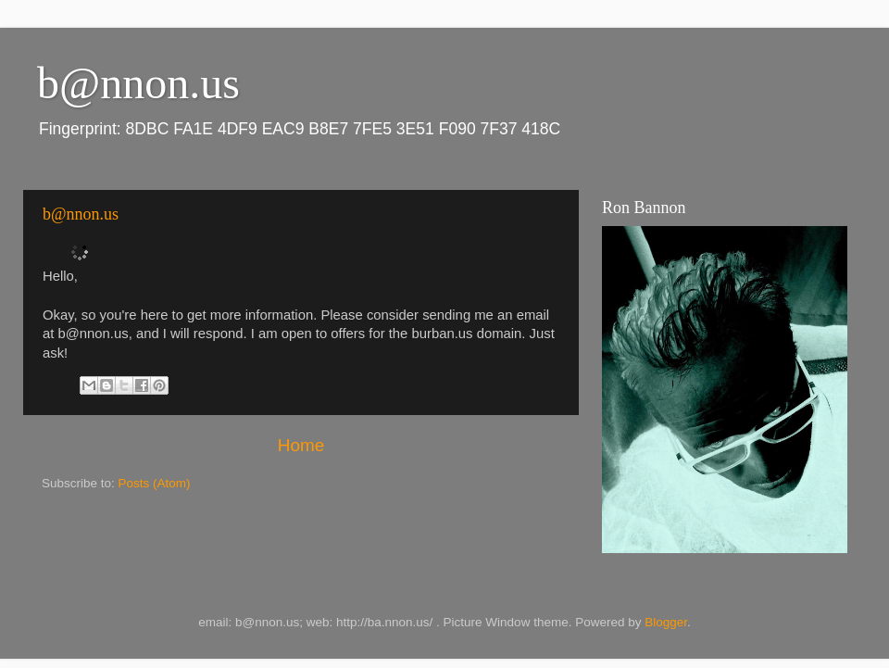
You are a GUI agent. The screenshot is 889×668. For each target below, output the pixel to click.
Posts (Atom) (155, 483)
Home (301, 445)
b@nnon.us (81, 214)
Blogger (666, 622)
